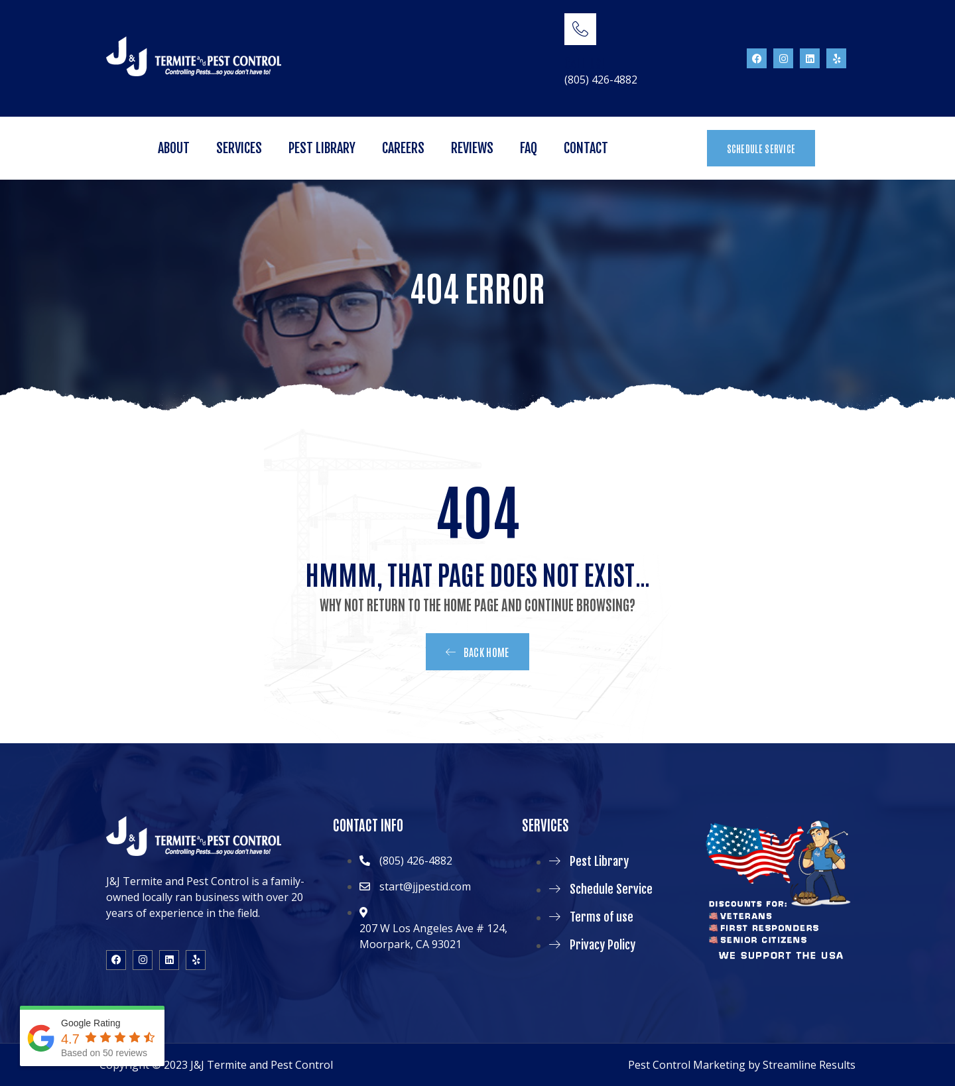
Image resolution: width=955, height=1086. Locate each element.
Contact (586, 148)
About (174, 148)
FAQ (528, 148)
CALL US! (584, 62)
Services (239, 148)
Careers (403, 148)
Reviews (472, 148)
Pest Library (321, 148)
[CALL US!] (580, 29)
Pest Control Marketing (686, 1064)
